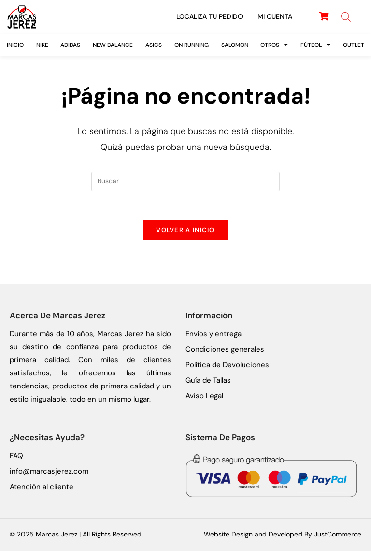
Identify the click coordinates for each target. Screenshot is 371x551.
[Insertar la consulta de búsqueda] (185, 181)
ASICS (153, 45)
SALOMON (234, 45)
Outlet (353, 45)
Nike (42, 45)
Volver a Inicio (185, 230)
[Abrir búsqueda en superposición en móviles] (346, 17)
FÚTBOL (315, 45)
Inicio (15, 45)
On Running (191, 45)
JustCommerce (337, 534)
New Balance (113, 45)
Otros (274, 45)
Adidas (70, 45)
